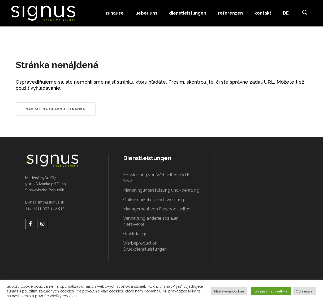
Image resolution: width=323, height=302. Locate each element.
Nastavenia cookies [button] (229, 291)
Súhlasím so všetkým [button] (271, 291)
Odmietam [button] (304, 291)
